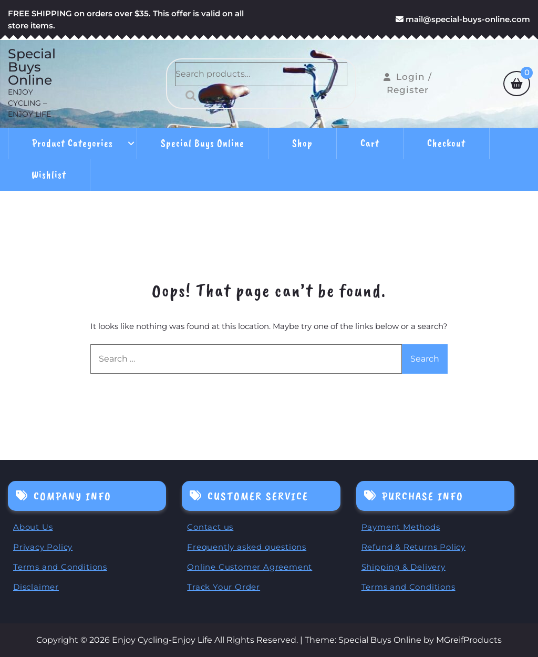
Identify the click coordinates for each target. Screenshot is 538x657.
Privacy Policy (43, 547)
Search (188, 95)
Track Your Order (223, 587)
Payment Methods (400, 527)
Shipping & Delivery (403, 567)
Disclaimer (36, 587)
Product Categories (72, 143)
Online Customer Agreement (249, 567)
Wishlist (49, 174)
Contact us (210, 527)
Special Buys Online (32, 67)
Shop (302, 143)
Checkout (446, 143)
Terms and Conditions (60, 567)
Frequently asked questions (246, 547)
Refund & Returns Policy (413, 547)
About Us (33, 527)
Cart (369, 143)
